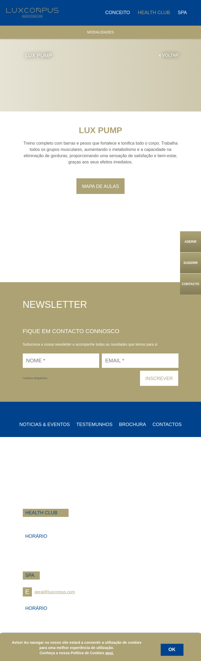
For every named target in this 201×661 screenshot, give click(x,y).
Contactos (167, 424)
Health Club (154, 12)
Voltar (168, 55)
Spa (182, 12)
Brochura (132, 424)
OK (172, 649)
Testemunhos (94, 424)
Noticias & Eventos (44, 424)
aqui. (109, 653)
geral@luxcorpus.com (49, 592)
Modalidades (100, 32)
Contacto (190, 284)
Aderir (191, 242)
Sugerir (190, 263)
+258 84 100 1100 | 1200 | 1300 (52, 522)
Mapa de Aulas (100, 186)
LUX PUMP (38, 55)
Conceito (117, 12)
